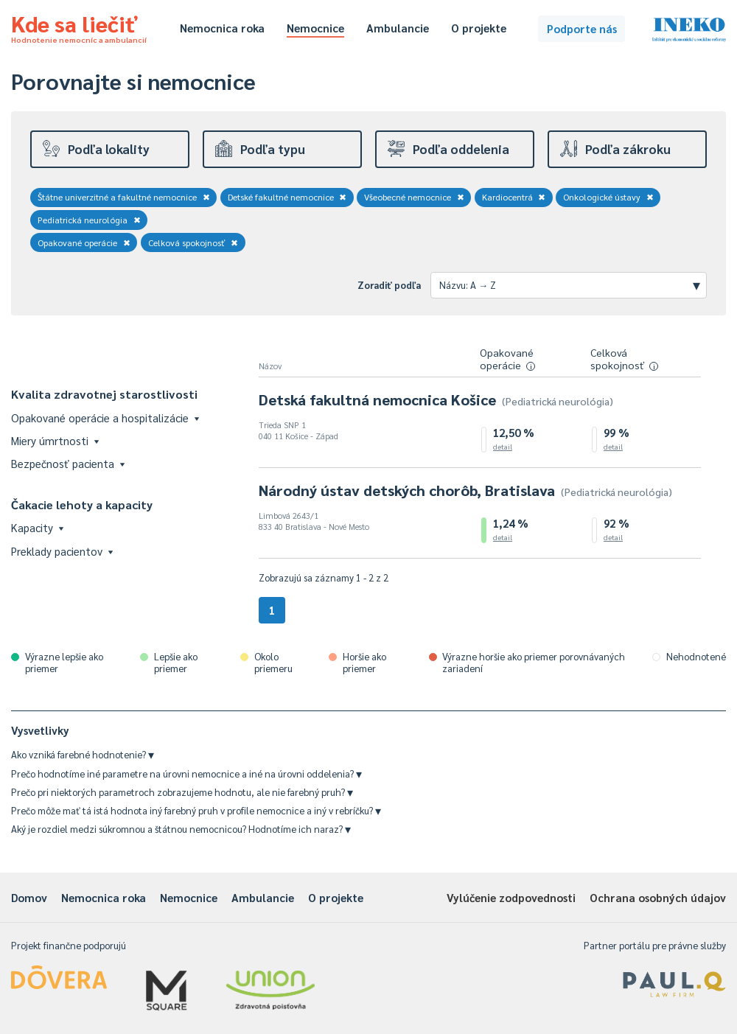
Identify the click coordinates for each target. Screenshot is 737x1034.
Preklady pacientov (62, 551)
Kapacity (37, 527)
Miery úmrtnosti (55, 440)
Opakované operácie (84, 242)
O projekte (478, 28)
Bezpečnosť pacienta (68, 463)
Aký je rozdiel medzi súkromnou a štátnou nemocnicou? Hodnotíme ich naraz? (181, 828)
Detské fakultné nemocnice (287, 197)
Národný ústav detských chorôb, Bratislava (465, 490)
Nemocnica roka (222, 28)
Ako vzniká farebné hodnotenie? (82, 754)
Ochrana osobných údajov (658, 897)
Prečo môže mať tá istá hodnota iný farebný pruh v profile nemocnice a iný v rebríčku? (196, 810)
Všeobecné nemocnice (414, 197)
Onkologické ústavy (608, 197)
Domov (29, 897)
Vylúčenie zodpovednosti (511, 897)
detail (502, 446)
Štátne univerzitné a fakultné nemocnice (124, 197)
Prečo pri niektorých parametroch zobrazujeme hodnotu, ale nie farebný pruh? (182, 792)
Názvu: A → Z (569, 284)
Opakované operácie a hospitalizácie (105, 418)
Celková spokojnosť (193, 242)
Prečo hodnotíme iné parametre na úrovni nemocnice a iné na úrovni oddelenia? (186, 773)
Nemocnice (315, 28)
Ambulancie (397, 28)
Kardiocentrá (514, 197)
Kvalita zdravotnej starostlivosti (104, 394)
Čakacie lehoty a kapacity (82, 504)
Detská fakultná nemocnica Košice (436, 399)
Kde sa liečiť (79, 26)
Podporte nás (582, 28)
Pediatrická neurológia (89, 220)
